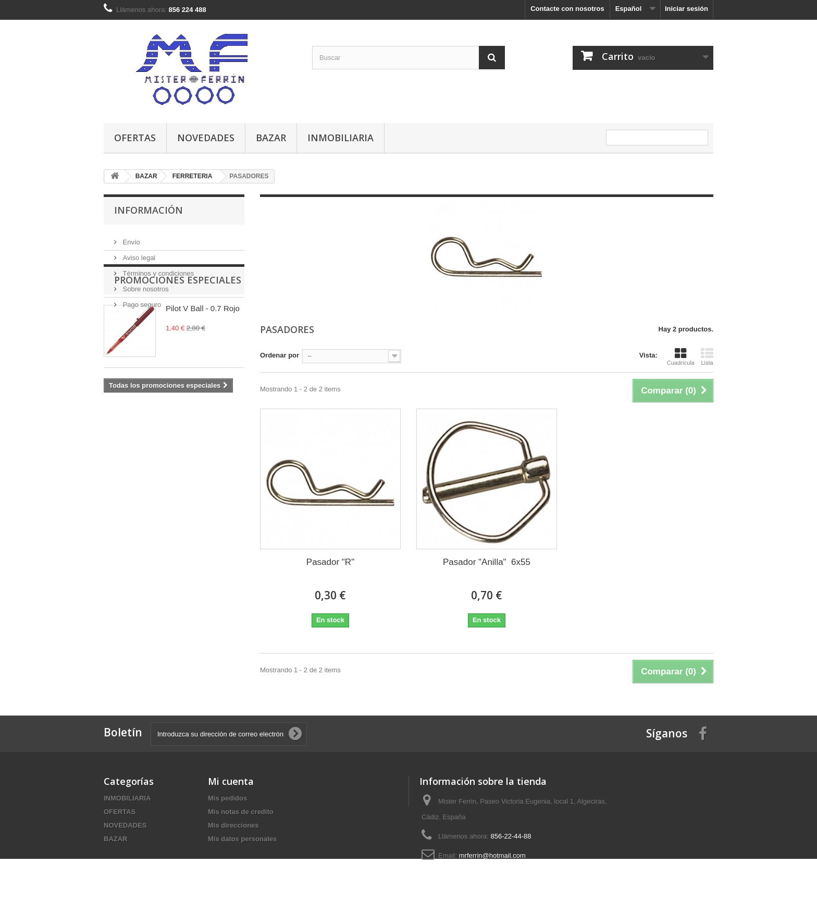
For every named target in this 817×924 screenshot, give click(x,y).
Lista (707, 356)
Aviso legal (138, 253)
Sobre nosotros (145, 285)
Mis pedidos (227, 798)
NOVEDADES (205, 137)
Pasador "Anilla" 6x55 (486, 562)
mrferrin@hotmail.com (492, 855)
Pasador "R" (330, 562)
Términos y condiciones (157, 269)
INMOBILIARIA (340, 137)
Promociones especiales (177, 340)
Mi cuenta (231, 781)
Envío (130, 238)
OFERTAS (135, 137)
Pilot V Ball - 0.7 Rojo (203, 368)
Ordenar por (279, 355)
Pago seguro (141, 300)
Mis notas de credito (241, 812)
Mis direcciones (233, 825)
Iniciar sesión (686, 9)
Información (148, 210)
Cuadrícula (681, 356)
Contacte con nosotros (567, 9)
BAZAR (271, 137)
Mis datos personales (242, 839)
